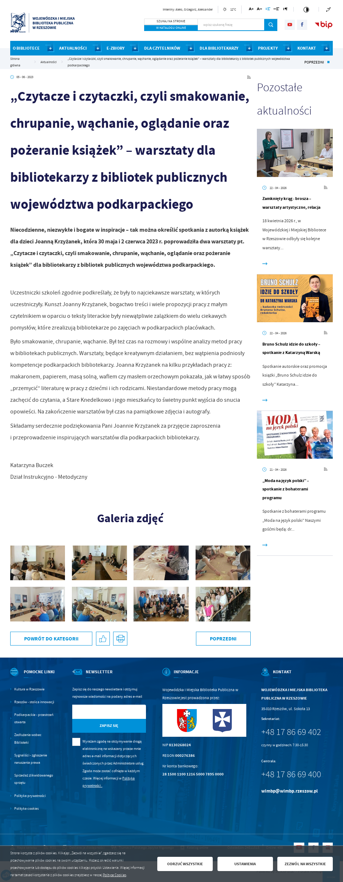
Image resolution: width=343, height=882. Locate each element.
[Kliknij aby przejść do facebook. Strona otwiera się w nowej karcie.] (302, 25)
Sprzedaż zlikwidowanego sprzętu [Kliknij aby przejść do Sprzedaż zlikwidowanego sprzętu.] (33, 779)
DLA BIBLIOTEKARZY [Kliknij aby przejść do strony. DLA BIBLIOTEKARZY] (219, 48)
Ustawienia (245, 864)
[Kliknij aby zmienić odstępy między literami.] (259, 10)
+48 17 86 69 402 (291, 732)
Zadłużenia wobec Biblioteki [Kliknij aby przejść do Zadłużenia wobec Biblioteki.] (28, 738)
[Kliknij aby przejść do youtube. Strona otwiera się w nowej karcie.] (290, 25)
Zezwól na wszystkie (305, 864)
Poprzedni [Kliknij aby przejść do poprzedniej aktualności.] (314, 62)
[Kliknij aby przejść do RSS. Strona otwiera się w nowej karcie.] (249, 77)
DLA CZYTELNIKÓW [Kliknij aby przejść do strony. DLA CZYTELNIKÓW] (162, 48)
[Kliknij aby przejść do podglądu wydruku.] (120, 639)
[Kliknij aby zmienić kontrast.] (306, 9)
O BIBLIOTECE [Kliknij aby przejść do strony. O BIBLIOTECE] (26, 48)
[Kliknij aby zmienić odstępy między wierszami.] (268, 10)
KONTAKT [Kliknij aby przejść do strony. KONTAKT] (306, 48)
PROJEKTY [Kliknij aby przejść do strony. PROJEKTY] (268, 48)
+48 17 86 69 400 (291, 774)
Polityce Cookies (114, 875)
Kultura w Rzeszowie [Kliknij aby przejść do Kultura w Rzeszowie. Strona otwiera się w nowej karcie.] (29, 689)
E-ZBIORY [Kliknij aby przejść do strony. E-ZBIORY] (115, 48)
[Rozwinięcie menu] (33, 676)
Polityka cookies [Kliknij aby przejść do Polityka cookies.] (26, 808)
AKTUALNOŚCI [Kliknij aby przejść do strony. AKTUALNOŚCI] (73, 48)
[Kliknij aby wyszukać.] (271, 25)
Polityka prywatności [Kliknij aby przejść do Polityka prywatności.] (30, 795)
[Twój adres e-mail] (98, 712)
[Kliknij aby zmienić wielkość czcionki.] (251, 10)
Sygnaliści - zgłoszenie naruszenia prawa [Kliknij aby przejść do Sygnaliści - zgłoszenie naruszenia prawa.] (30, 759)
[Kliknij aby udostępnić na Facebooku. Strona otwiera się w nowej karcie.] (103, 639)
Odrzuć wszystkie (185, 864)
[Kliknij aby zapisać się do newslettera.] (109, 726)
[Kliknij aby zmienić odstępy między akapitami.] (285, 10)
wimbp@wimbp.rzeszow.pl (289, 791)
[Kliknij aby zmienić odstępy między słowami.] (277, 10)
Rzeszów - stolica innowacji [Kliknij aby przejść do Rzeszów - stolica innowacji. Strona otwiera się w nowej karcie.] (34, 702)
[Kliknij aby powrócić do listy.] (328, 62)
